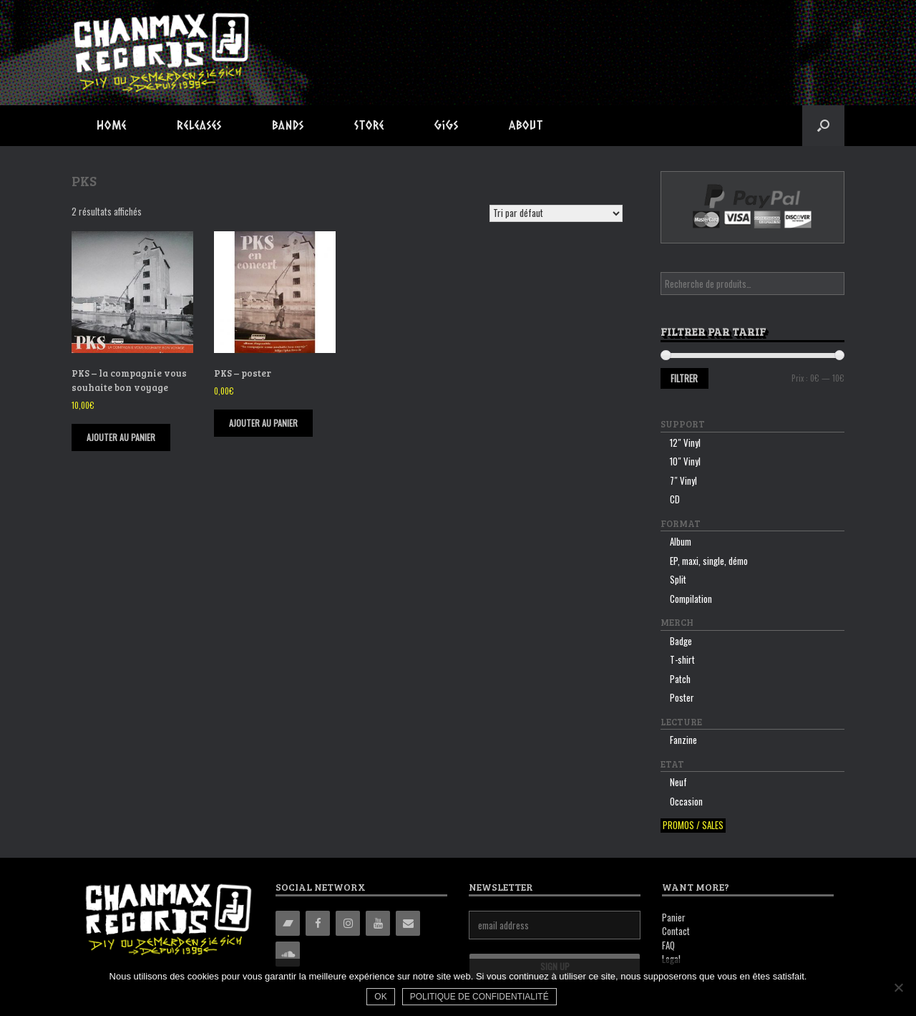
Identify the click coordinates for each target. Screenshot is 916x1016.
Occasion (686, 801)
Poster (682, 697)
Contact (676, 931)
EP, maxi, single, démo (709, 560)
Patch (680, 679)
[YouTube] (378, 923)
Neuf (678, 782)
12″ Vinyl (685, 442)
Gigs (446, 124)
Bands (288, 124)
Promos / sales (693, 825)
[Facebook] (318, 923)
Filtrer (684, 378)
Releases (199, 124)
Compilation (691, 598)
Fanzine (683, 739)
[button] (823, 125)
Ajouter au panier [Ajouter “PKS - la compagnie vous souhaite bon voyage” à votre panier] (121, 437)
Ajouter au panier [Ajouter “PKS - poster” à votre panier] (263, 423)
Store (369, 124)
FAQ (668, 945)
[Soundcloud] (288, 954)
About (526, 124)
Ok (380, 997)
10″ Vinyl (685, 461)
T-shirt (682, 659)
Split (678, 579)
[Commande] (556, 213)
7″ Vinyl (683, 480)
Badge (681, 641)
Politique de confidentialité (479, 997)
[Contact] (408, 923)
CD (675, 499)
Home (112, 124)
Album (680, 541)
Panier (674, 917)
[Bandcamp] (288, 923)
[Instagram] (348, 923)
